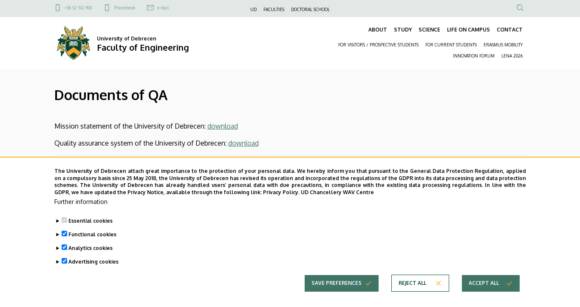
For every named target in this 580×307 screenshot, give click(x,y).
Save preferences (336, 293)
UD (253, 9)
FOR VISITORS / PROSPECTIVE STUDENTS (378, 44)
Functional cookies (92, 245)
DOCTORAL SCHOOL (310, 9)
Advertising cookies (93, 272)
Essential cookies (90, 231)
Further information (81, 212)
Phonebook (124, 7)
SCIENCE (429, 29)
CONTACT (510, 29)
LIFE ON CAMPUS (468, 29)
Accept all (484, 293)
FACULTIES (273, 9)
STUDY (403, 29)
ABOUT (377, 29)
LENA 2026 (512, 55)
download (222, 126)
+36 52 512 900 (78, 7)
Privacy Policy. (281, 203)
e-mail (163, 7)
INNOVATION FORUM (474, 55)
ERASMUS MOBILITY (503, 44)
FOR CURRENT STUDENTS (451, 44)
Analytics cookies (90, 258)
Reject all (412, 293)
